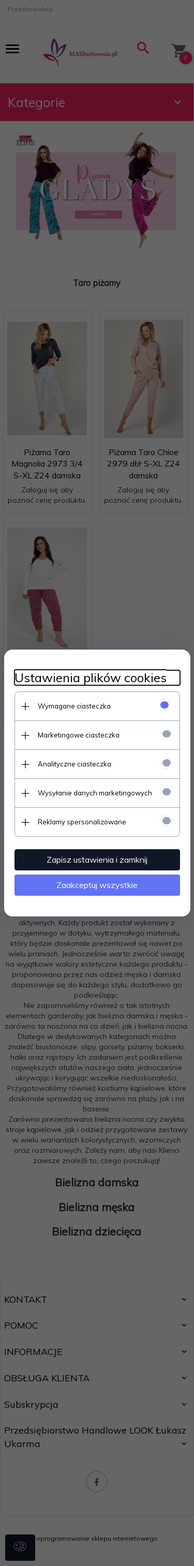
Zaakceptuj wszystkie (97, 885)
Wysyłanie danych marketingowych (95, 793)
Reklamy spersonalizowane (82, 822)
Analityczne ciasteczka (74, 764)
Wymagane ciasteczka (74, 706)
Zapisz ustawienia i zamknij (97, 859)
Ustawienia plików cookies (90, 677)
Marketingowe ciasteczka (79, 735)
